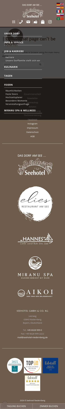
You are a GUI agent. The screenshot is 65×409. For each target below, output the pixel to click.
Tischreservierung (32, 115)
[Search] (40, 64)
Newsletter (32, 98)
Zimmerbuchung (32, 110)
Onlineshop (32, 102)
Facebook (32, 119)
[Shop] (43, 22)
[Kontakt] (28, 22)
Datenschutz (32, 132)
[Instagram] (50, 22)
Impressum (32, 127)
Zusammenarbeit (32, 94)
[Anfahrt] (35, 22)
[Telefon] (21, 22)
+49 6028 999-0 (34, 330)
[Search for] (23, 64)
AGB (32, 136)
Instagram (33, 123)
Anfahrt (32, 106)
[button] (14, 22)
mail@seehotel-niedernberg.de (32, 337)
